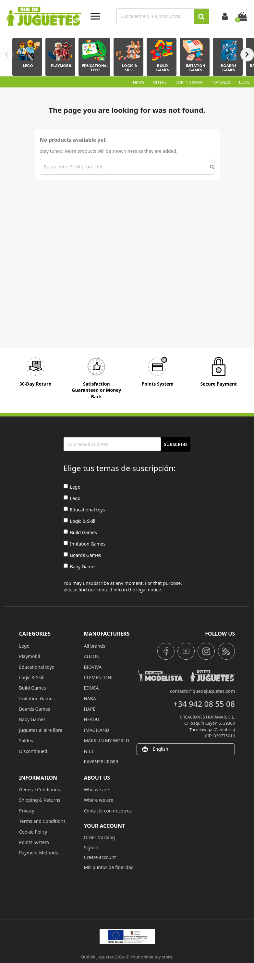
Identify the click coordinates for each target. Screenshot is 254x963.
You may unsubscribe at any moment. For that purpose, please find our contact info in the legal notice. (123, 586)
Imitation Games (85, 543)
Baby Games (80, 566)
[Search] (156, 16)
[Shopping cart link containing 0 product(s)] (242, 16)
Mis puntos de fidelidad (109, 867)
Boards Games (82, 555)
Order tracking (99, 837)
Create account (100, 857)
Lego (72, 487)
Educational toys (84, 509)
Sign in (91, 847)
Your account (104, 825)
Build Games (80, 532)
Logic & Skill (79, 521)
